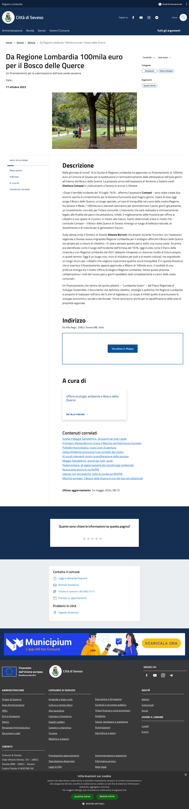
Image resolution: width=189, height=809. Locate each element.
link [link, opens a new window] (124, 790)
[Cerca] (183, 17)
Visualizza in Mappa (122, 349)
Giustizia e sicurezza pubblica (110, 705)
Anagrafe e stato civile (60, 699)
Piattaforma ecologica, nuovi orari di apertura (89, 447)
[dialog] (94, 790)
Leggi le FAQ (55, 767)
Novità (20, 42)
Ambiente (100, 716)
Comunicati (148, 705)
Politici (5, 722)
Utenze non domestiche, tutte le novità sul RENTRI (92, 474)
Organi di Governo (11, 699)
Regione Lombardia (12, 4)
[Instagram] (147, 17)
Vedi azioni (165, 57)
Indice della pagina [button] (19, 160)
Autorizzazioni (102, 727)
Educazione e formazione (108, 699)
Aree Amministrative (13, 705)
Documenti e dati (11, 733)
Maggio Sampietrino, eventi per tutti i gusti (87, 461)
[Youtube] (139, 17)
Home (9, 42)
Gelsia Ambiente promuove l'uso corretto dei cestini (93, 452)
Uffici (5, 711)
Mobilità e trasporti (59, 739)
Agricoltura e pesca (105, 733)
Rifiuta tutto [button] (107, 796)
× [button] (185, 775)
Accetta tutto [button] (82, 796)
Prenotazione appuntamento (64, 755)
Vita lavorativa (56, 711)
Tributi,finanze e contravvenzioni (112, 710)
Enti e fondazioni (11, 716)
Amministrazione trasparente (111, 755)
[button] (94, 803)
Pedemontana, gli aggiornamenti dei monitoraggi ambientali (98, 465)
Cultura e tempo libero (60, 705)
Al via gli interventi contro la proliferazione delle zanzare (95, 456)
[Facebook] (131, 17)
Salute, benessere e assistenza (111, 722)
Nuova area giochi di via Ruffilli (80, 469)
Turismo (53, 733)
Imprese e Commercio (60, 716)
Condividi (149, 57)
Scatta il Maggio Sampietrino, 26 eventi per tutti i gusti (94, 439)
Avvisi (145, 711)
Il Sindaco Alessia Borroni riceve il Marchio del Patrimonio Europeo (101, 443)
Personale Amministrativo (16, 727)
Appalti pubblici (57, 722)
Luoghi (145, 726)
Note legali (101, 767)
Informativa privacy (105, 761)
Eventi (145, 732)
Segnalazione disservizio (62, 761)
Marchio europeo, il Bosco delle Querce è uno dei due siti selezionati (102, 478)
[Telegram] (155, 17)
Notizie (31, 42)
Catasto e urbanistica (60, 727)
